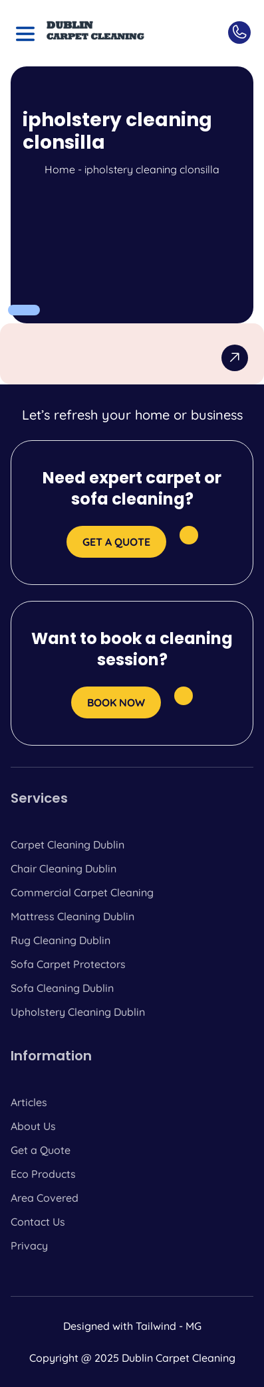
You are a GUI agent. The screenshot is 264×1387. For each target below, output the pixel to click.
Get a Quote (40, 1150)
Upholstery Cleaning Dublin (78, 1012)
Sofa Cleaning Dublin (62, 988)
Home (60, 169)
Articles (29, 1102)
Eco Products (43, 1174)
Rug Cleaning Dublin (60, 940)
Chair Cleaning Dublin (63, 868)
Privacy (29, 1245)
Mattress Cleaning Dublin (72, 916)
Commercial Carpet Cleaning (82, 892)
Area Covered (44, 1197)
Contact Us (38, 1221)
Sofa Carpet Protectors (68, 964)
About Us (33, 1126)
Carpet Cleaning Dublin (67, 844)
